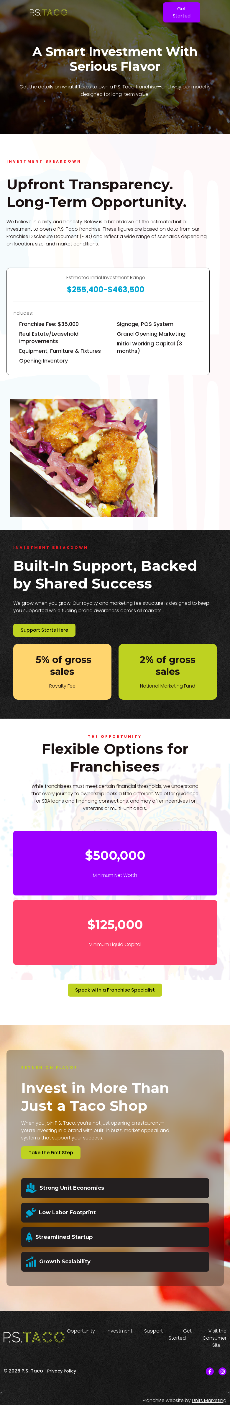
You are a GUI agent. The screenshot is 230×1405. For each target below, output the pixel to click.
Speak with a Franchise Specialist (115, 990)
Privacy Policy (61, 1371)
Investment (119, 1331)
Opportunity (81, 1331)
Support (153, 1331)
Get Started (181, 12)
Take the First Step (51, 1152)
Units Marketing (209, 1400)
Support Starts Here (44, 630)
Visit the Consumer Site (214, 1338)
